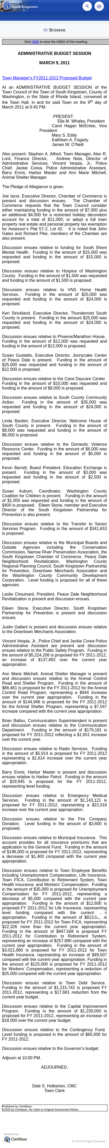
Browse (54, 30)
